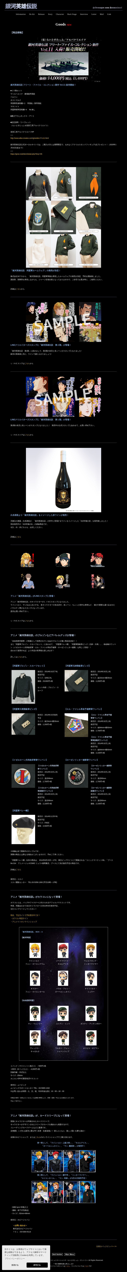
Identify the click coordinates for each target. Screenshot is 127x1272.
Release (41, 14)
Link (109, 14)
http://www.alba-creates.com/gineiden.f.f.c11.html (30, 138)
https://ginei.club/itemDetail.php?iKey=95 (26, 154)
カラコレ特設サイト (20, 918)
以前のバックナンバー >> (106, 1246)
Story (50, 14)
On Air (32, 14)
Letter (94, 14)
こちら (18, 289)
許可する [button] (37, 1265)
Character (60, 14)
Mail (102, 14)
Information (21, 14)
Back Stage (72, 14)
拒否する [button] (15, 1265)
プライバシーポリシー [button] (15, 1259)
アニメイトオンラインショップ (24, 922)
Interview (84, 14)
